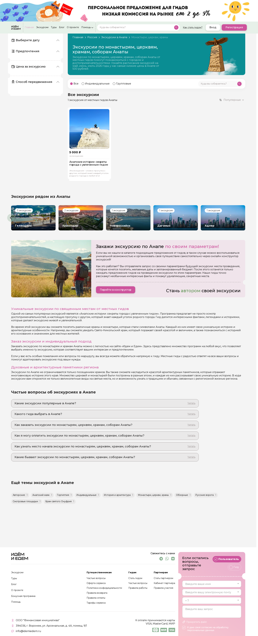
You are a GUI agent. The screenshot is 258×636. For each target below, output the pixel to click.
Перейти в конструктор (115, 289)
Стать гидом (135, 578)
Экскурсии (42, 27)
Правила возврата (97, 593)
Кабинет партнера (164, 583)
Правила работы (137, 588)
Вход (212, 27)
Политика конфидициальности (104, 588)
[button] (11, 218)
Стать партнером (163, 578)
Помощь (86, 27)
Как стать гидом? (193, 27)
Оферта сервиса (96, 583)
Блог (61, 27)
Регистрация (234, 27)
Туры (54, 27)
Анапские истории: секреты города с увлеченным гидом (88, 163)
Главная (29, 27)
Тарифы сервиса (96, 603)
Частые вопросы (96, 578)
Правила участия (163, 588)
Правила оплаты (96, 598)
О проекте (73, 27)
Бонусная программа (23, 596)
